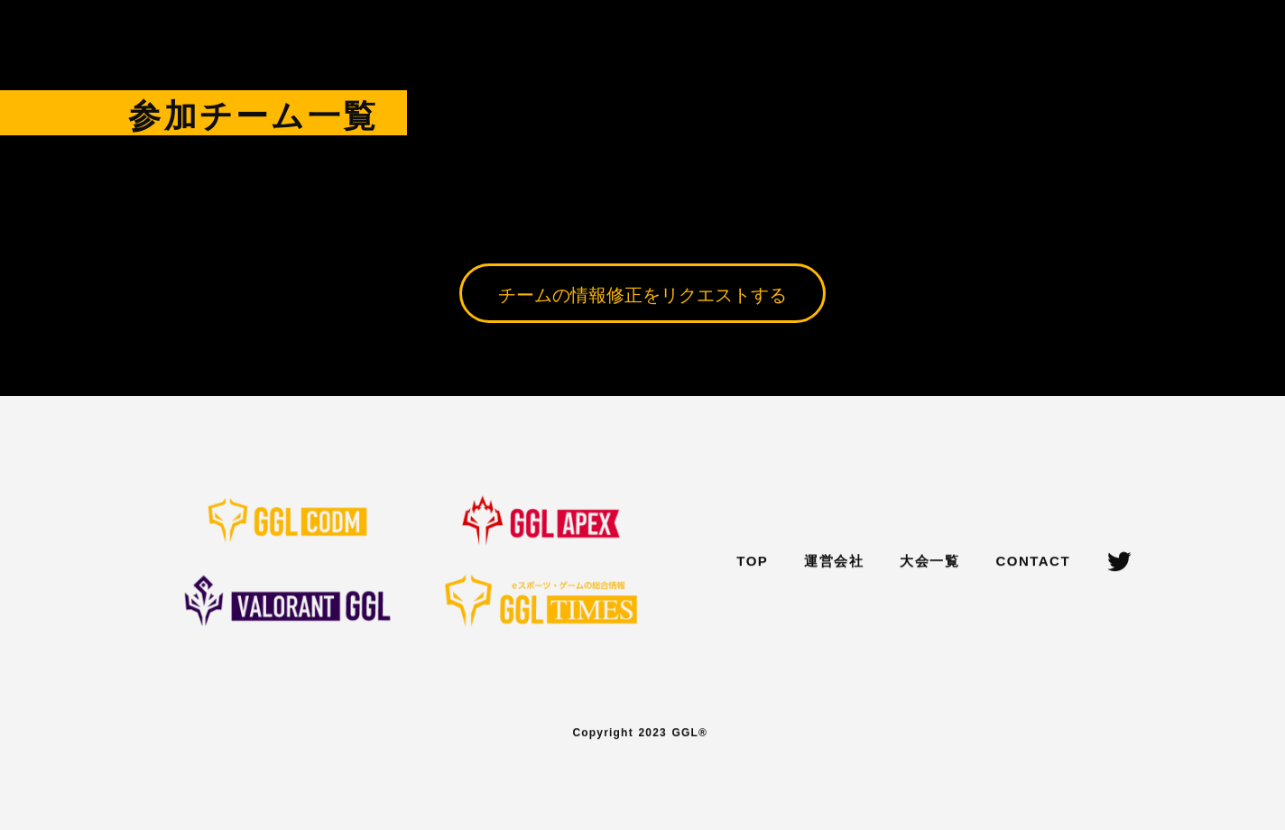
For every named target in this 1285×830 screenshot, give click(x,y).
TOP (752, 562)
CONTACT (1032, 562)
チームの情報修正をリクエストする (642, 293)
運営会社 (834, 562)
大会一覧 (929, 562)
